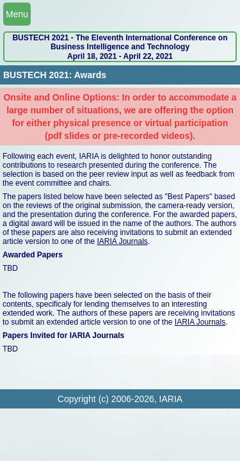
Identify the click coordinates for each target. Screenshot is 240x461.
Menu (17, 14)
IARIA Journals (122, 241)
